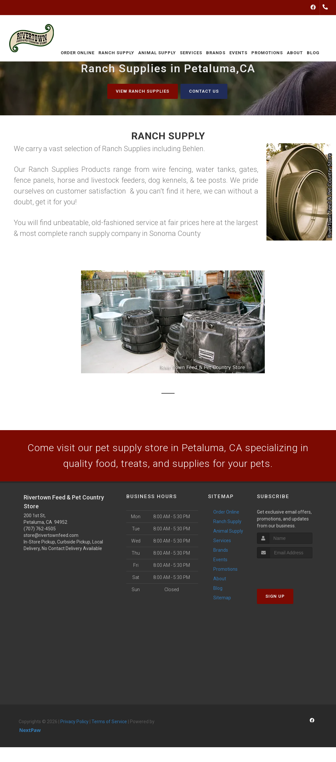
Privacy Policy (74, 721)
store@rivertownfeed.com (51, 535)
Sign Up (275, 596)
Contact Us (204, 91)
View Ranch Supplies (142, 91)
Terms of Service (109, 721)
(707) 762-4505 (40, 528)
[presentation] (292, 571)
